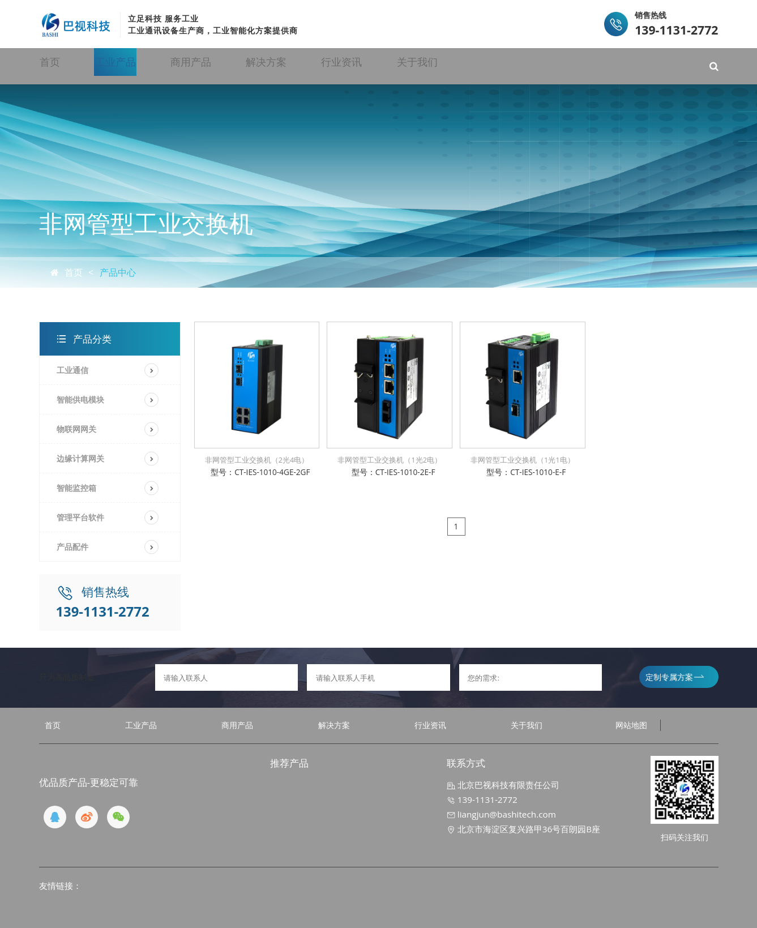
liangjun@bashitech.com (501, 814)
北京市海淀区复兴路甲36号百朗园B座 (524, 829)
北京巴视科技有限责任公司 (503, 784)
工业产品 (159, 65)
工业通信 (72, 370)
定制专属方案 (674, 677)
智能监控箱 (76, 487)
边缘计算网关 (80, 458)
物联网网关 (76, 429)
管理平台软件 (80, 517)
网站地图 (631, 725)
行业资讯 (440, 65)
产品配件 (72, 546)
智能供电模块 (80, 399)
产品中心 (118, 272)
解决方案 (346, 65)
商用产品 (252, 65)
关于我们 (534, 65)
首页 (75, 65)
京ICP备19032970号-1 (252, 910)
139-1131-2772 (482, 799)
